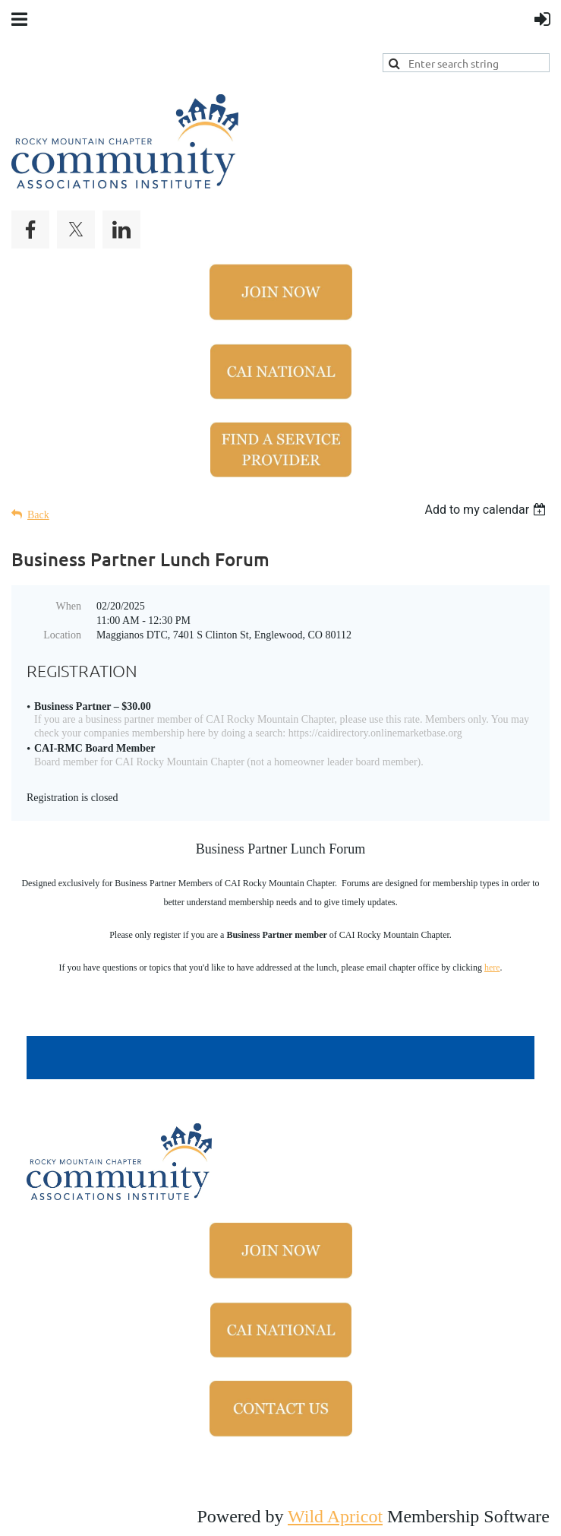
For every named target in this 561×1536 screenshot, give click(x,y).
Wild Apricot (335, 1516)
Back (38, 515)
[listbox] (487, 509)
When (68, 606)
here (492, 967)
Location (62, 635)
